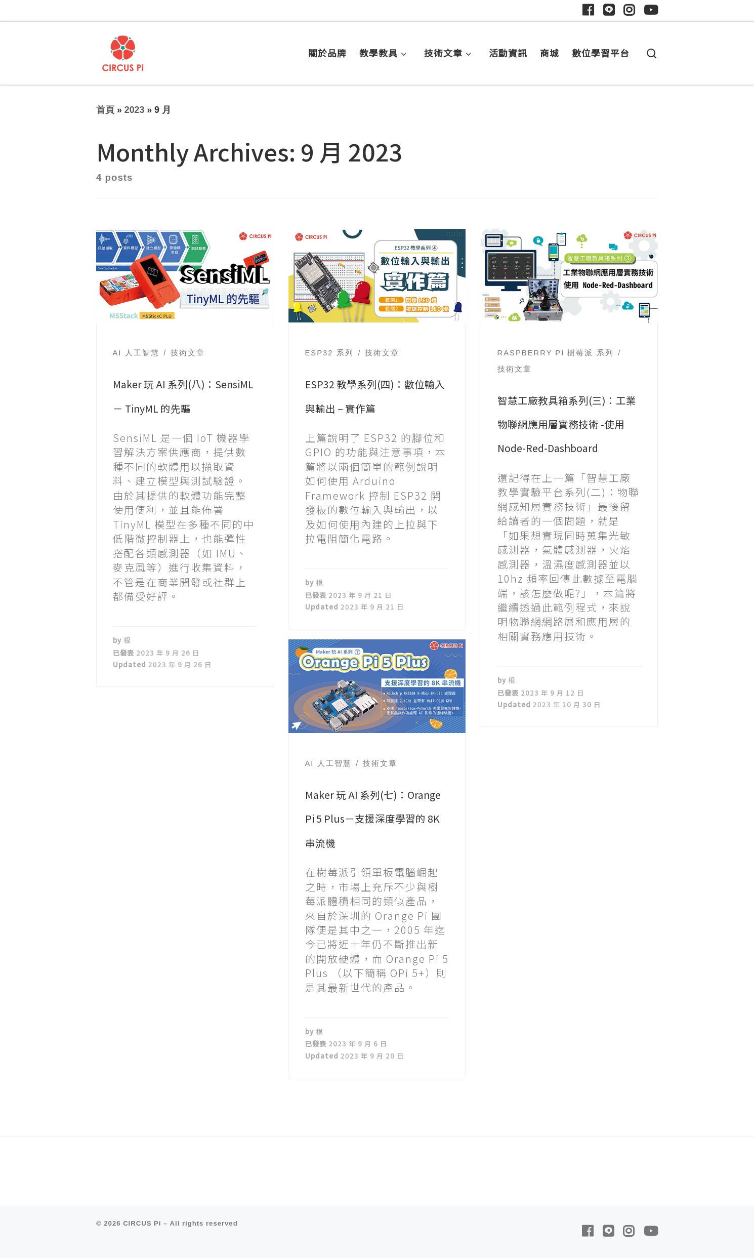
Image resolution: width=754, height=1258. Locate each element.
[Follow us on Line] (608, 10)
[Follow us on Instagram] (629, 10)
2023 (134, 110)
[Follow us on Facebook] (588, 10)
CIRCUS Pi (142, 1223)
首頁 (105, 110)
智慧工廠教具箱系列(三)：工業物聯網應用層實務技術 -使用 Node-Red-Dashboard (566, 424)
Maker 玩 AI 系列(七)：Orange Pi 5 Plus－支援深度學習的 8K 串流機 (373, 818)
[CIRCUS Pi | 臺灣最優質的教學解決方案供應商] (123, 50)
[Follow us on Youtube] (651, 10)
